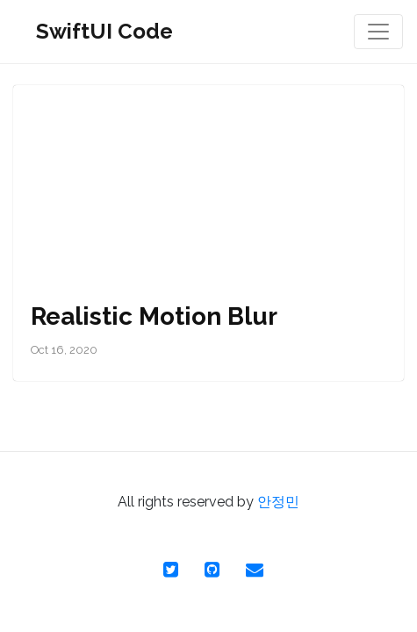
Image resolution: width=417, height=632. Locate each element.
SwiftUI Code (104, 31)
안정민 (278, 501)
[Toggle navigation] (378, 31)
